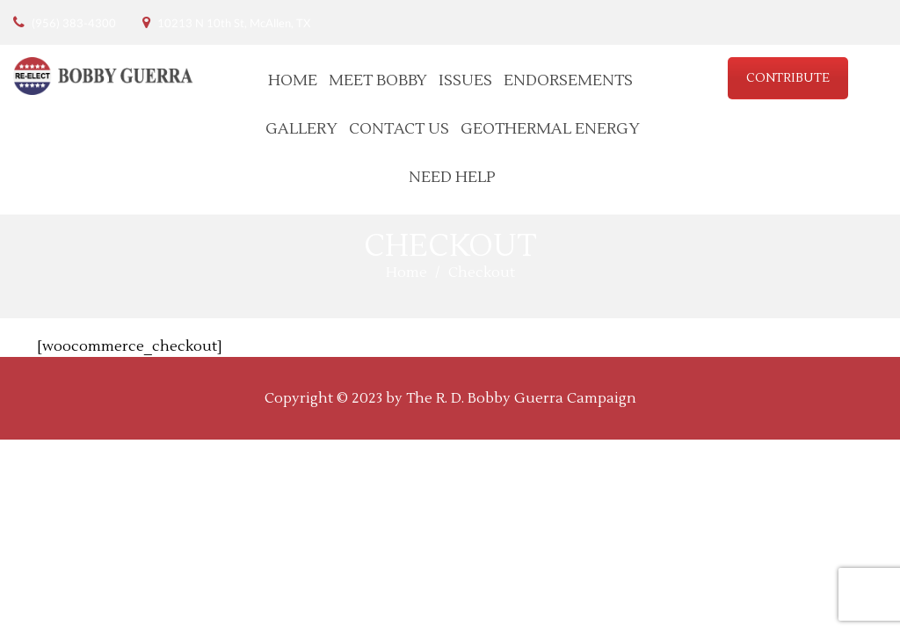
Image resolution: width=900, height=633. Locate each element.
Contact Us (399, 129)
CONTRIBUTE (788, 78)
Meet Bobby (378, 80)
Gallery (301, 129)
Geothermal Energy (550, 129)
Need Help (452, 177)
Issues (465, 80)
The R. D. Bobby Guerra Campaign (521, 398)
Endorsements (568, 80)
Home (292, 80)
